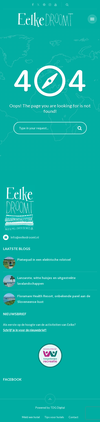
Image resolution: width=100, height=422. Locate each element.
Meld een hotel (31, 417)
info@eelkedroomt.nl (25, 237)
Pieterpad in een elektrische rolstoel (44, 260)
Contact (73, 417)
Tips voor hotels (54, 417)
